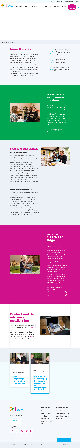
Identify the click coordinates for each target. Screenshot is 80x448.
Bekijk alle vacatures (72, 7)
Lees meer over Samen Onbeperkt (56, 130)
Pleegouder (45, 418)
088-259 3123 (15, 420)
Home (3, 42)
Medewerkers (19, 6)
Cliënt (43, 424)
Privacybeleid (65, 444)
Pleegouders (44, 6)
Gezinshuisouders (55, 6)
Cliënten (64, 6)
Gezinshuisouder (46, 421)
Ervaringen (59, 1)
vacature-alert (33, 181)
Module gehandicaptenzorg (21, 189)
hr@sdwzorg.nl (28, 214)
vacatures (13, 181)
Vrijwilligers (35, 6)
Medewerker (45, 411)
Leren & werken (27, 7)
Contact (59, 418)
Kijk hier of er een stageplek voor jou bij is (56, 293)
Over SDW (52, 1)
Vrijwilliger (44, 416)
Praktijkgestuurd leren (18, 152)
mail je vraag (16, 424)
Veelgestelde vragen (68, 1)
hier (31, 336)
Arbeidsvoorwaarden (63, 416)
